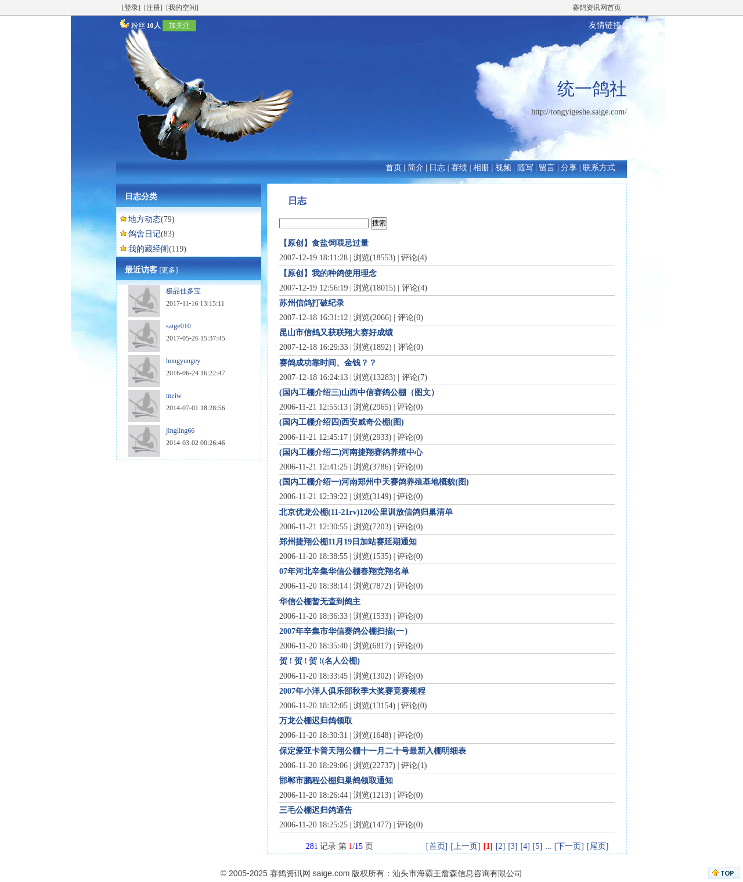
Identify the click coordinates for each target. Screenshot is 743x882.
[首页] (437, 846)
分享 (569, 167)
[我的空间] (182, 7)
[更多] (169, 270)
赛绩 (459, 167)
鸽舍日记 (144, 234)
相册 (481, 167)
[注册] (153, 7)
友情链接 (605, 25)
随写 (525, 167)
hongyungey (183, 361)
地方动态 (144, 219)
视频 (503, 167)
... (548, 846)
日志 (437, 167)
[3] (512, 846)
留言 (547, 167)
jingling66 (180, 430)
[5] (537, 846)
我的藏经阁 (148, 249)
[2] (500, 846)
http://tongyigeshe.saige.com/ (579, 111)
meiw (174, 396)
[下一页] (569, 846)
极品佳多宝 (183, 291)
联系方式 (599, 167)
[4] (525, 846)
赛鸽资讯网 (290, 873)
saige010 (178, 326)
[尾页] (597, 846)
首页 (393, 167)
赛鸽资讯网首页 (596, 7)
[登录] (131, 7)
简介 (415, 167)
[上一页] (465, 846)
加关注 (179, 25)
